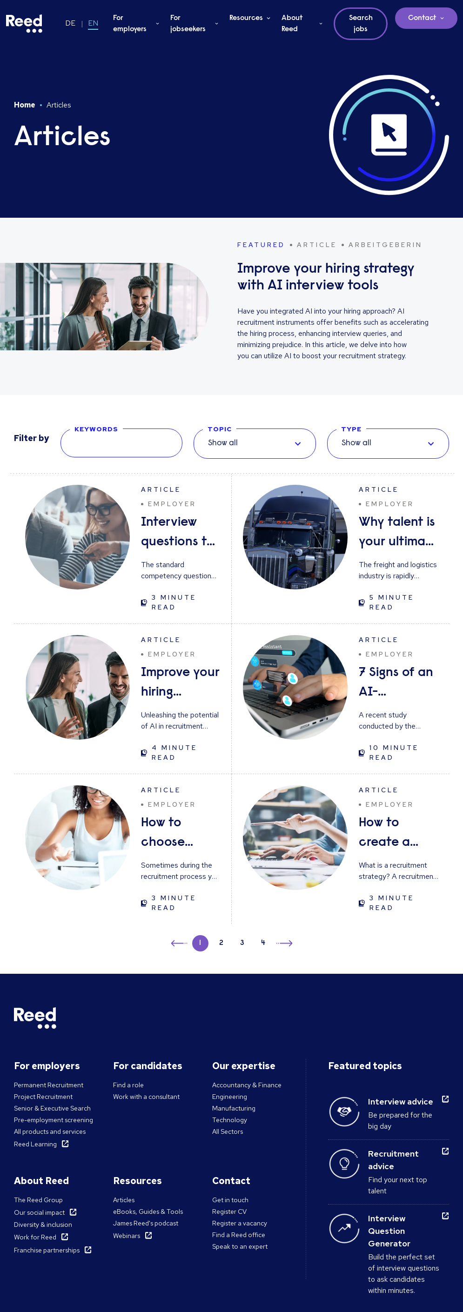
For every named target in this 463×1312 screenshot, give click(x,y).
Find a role (128, 1085)
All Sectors (227, 1131)
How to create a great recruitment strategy (394, 834)
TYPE (351, 429)
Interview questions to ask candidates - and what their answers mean (180, 534)
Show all (223, 443)
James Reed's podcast (145, 1223)
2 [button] (221, 943)
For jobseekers (188, 23)
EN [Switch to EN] (93, 23)
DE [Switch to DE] (70, 23)
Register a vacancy (239, 1223)
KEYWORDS (96, 429)
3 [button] (242, 943)
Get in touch (230, 1200)
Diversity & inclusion (43, 1224)
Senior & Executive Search (52, 1108)
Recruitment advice (393, 1159)
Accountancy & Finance (247, 1085)
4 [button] (263, 943)
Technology (229, 1120)
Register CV (229, 1211)
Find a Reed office (238, 1235)
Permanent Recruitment (48, 1085)
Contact (422, 18)
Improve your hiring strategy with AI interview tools (180, 684)
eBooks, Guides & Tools (148, 1211)
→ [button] (284, 945)
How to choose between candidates (174, 834)
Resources (246, 18)
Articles (123, 1200)
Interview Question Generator (389, 1231)
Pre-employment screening (53, 1120)
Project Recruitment (43, 1096)
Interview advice (400, 1101)
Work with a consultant (146, 1096)
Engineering (229, 1096)
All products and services (50, 1131)
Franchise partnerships (47, 1250)
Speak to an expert (240, 1246)
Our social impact (39, 1212)
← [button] (180, 942)
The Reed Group (38, 1200)
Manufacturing (233, 1108)
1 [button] (200, 943)
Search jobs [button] (361, 23)
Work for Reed (35, 1237)
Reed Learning (35, 1144)
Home (24, 105)
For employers (130, 23)
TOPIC (220, 429)
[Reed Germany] (24, 23)
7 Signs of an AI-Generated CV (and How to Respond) (397, 684)
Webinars (126, 1236)
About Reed (292, 23)
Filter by (31, 438)
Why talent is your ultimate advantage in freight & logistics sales (398, 534)
